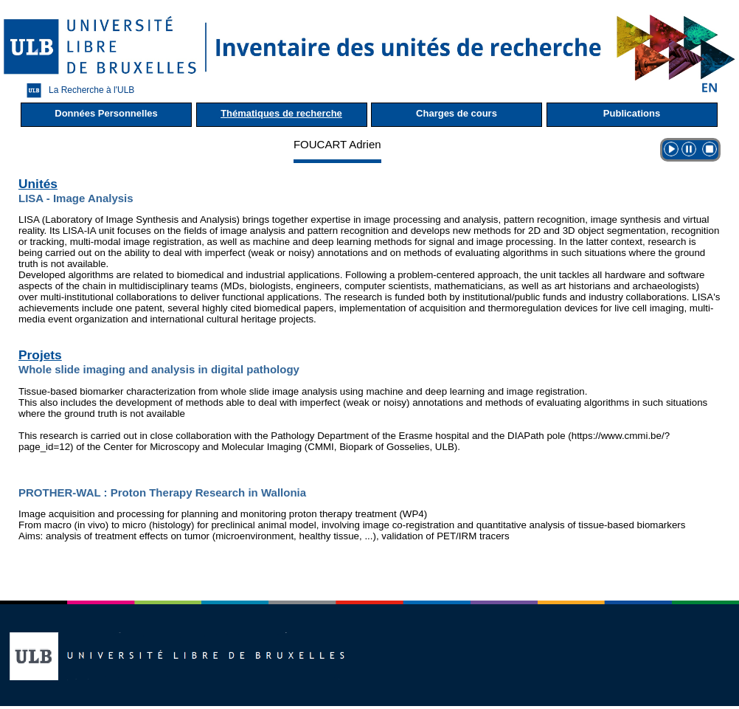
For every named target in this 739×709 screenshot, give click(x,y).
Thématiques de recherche (281, 113)
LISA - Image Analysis (75, 198)
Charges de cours (456, 113)
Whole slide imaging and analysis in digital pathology (158, 369)
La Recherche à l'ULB (76, 90)
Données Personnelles (106, 113)
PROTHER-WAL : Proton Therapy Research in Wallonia (162, 492)
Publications (631, 113)
